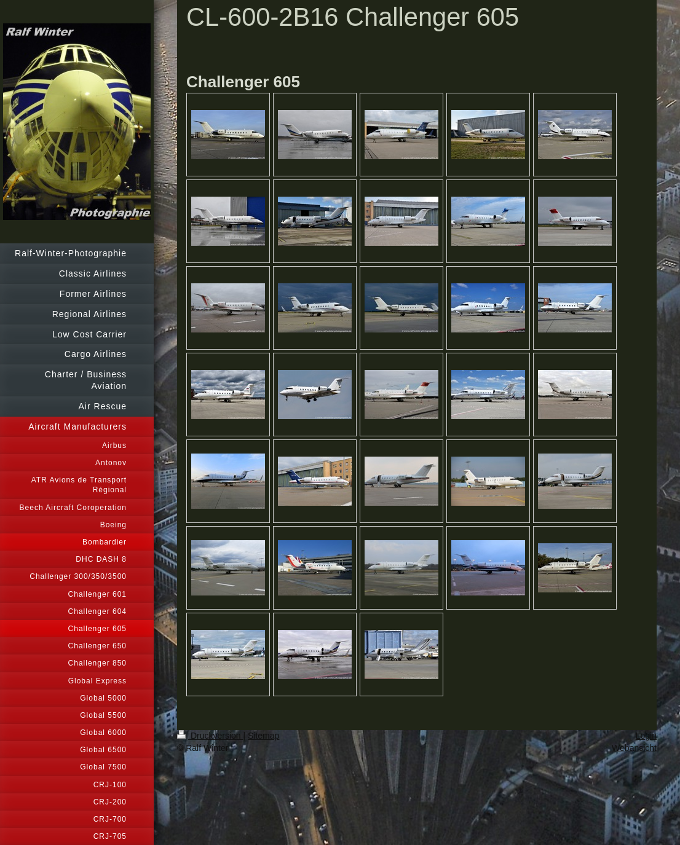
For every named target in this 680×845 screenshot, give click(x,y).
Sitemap (263, 736)
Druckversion (210, 736)
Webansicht (634, 748)
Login (646, 736)
